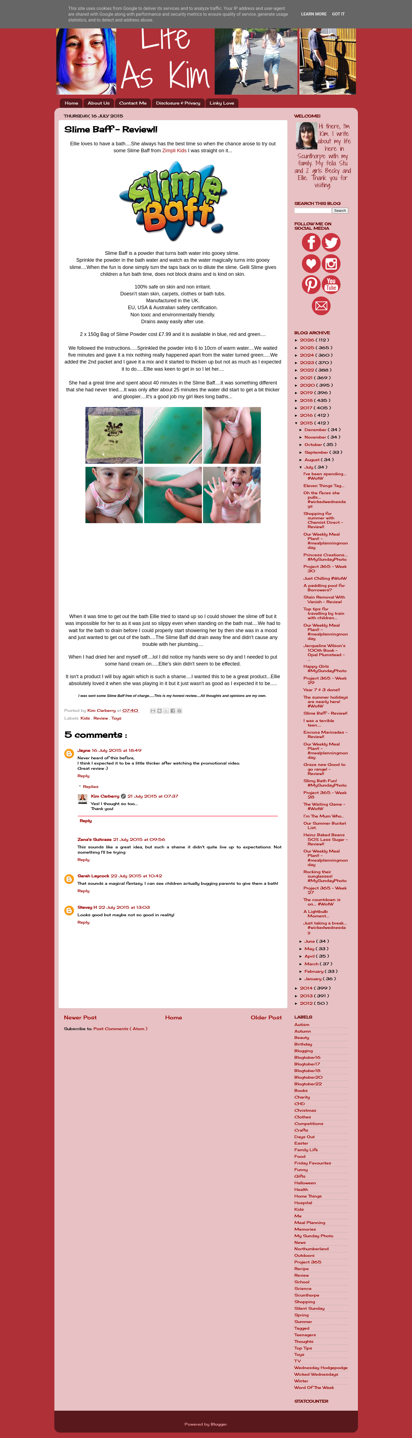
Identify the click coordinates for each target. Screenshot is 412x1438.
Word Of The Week (314, 1387)
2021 (307, 378)
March (312, 964)
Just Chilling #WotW (325, 578)
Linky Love (222, 103)
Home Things (308, 1196)
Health (301, 1189)
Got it (338, 14)
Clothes (302, 1117)
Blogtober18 (307, 1070)
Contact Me (133, 103)
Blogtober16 (307, 1057)
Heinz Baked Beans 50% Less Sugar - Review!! (326, 839)
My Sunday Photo (313, 1236)
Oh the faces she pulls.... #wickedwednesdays (325, 500)
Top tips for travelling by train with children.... (324, 613)
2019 (307, 393)
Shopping (304, 1302)
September (317, 452)
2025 (308, 348)
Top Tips (303, 1348)
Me (298, 1216)
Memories (305, 1229)
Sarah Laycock (93, 876)
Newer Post (80, 1017)
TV (297, 1361)
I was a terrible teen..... (319, 722)
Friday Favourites (312, 1163)
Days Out (304, 1137)
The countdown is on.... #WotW (322, 901)
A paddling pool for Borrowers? (324, 587)
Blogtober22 (308, 1084)
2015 (307, 423)
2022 (307, 370)
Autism (301, 1024)
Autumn (302, 1031)
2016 (307, 415)
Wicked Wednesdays (316, 1374)
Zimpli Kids (174, 150)
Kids (86, 718)
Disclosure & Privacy (178, 103)
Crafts (301, 1130)
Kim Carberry (105, 796)
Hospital (303, 1203)
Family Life (306, 1150)
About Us (99, 103)
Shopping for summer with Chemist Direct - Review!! (323, 520)
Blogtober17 (307, 1064)
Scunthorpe (306, 1295)
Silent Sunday (309, 1308)
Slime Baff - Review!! (325, 713)
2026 (308, 340)
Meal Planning (309, 1222)
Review (101, 718)
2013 (307, 996)
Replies (91, 786)
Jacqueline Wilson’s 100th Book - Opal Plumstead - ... (324, 652)
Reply (83, 776)
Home (71, 103)
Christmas (305, 1110)
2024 (307, 355)
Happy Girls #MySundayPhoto (325, 668)
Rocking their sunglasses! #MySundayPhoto (325, 876)
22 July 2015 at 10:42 (136, 876)
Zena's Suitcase (94, 839)
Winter (301, 1381)
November (316, 437)
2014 (307, 988)
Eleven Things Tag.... (324, 485)
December (316, 429)
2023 (307, 362)
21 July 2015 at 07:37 (152, 796)
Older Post (266, 1017)
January (314, 979)
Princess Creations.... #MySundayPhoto (326, 557)
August (313, 460)
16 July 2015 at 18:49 (117, 750)
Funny (301, 1169)
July (310, 467)
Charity (302, 1097)
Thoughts (303, 1341)
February (315, 971)
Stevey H (87, 907)
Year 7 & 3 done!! (322, 690)
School (301, 1282)
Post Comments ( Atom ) (120, 1029)
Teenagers (305, 1335)
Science (303, 1288)
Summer (303, 1321)
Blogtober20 (308, 1077)
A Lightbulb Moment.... (316, 913)
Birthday (303, 1044)
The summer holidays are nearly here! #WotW (326, 701)
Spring (301, 1315)
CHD (299, 1104)
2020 (308, 385)
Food (299, 1156)
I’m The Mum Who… (324, 816)
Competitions (308, 1123)
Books (301, 1090)
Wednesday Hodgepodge (321, 1367)
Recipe (301, 1268)
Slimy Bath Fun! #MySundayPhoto (325, 783)
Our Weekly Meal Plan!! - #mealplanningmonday (326, 541)
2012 (307, 1003)
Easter (301, 1143)
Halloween (305, 1183)
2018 (307, 400)
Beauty (301, 1037)
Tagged (301, 1328)
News (300, 1242)
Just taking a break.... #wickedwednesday (325, 927)
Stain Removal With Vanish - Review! (324, 599)
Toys (116, 718)
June (310, 941)
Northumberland (311, 1249)
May (310, 949)
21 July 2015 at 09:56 (139, 839)
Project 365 (307, 1262)
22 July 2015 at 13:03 (124, 907)
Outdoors (304, 1255)
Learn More (313, 14)
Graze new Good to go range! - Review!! (324, 769)
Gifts (299, 1176)
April (310, 956)
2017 (307, 408)
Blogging (303, 1051)
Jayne (84, 750)
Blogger (219, 1424)
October (314, 444)
